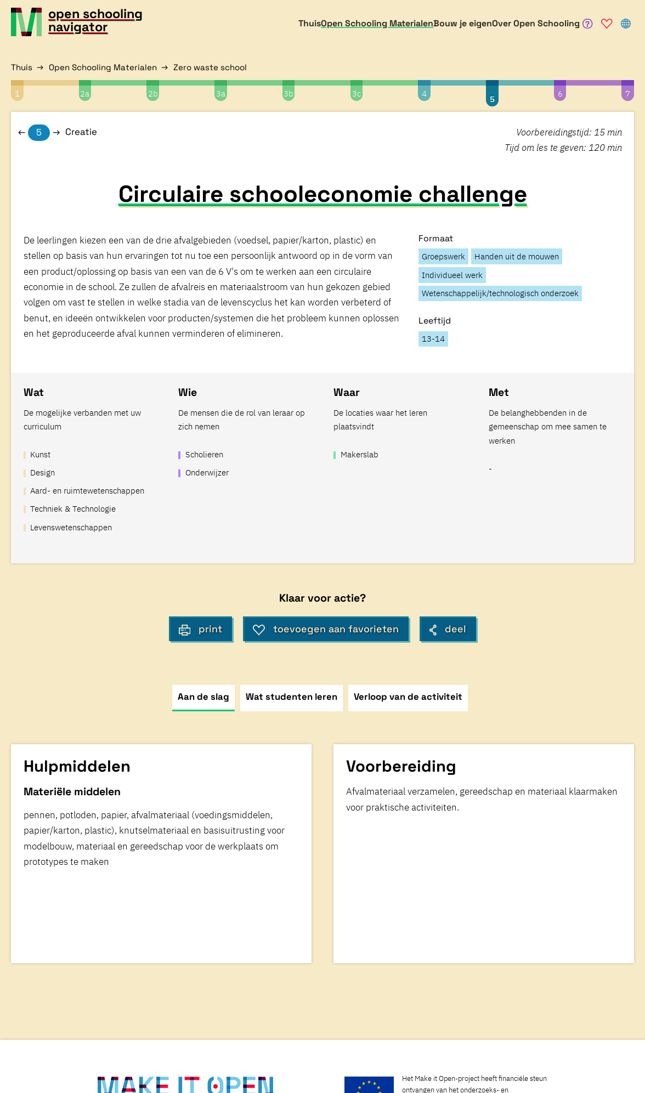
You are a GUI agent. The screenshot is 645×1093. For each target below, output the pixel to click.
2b (153, 93)
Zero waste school (210, 67)
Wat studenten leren (291, 697)
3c (356, 93)
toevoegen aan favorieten (326, 629)
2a (84, 93)
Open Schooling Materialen (103, 67)
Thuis (21, 67)
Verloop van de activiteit (408, 697)
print (201, 629)
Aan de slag (203, 697)
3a (220, 93)
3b (288, 93)
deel (447, 629)
